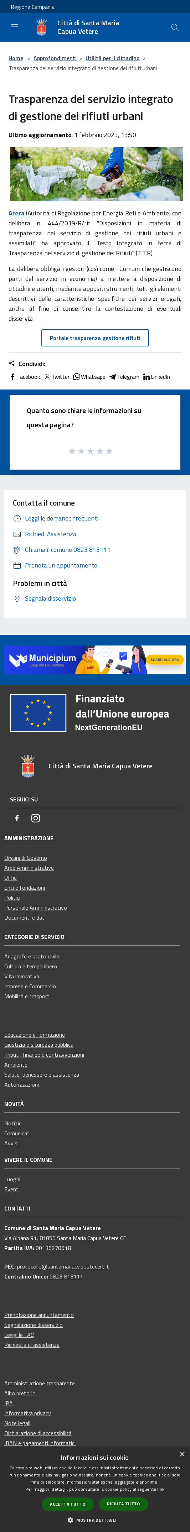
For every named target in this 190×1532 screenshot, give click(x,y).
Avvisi (11, 1143)
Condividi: (27, 364)
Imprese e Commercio (30, 986)
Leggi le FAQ (19, 1334)
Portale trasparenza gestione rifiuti (95, 338)
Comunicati (17, 1133)
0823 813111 (66, 1276)
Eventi (12, 1189)
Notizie (13, 1123)
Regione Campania (33, 6)
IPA (8, 1403)
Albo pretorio (20, 1393)
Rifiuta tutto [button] (123, 1503)
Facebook (24, 376)
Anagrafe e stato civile (31, 956)
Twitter (56, 376)
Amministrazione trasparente (39, 1383)
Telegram (123, 376)
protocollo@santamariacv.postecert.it (63, 1266)
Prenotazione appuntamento (39, 1315)
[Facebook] (17, 818)
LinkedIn (156, 376)
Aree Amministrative (29, 867)
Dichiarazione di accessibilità (38, 1433)
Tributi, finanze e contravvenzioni (44, 1054)
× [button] (182, 1454)
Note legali (17, 1423)
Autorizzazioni (21, 1084)
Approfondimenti (55, 58)
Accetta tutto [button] (67, 1504)
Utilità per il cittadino (113, 58)
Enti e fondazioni (24, 887)
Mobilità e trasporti (27, 996)
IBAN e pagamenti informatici (40, 1443)
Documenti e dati (25, 917)
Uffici (10, 877)
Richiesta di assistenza (32, 1344)
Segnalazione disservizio (33, 1325)
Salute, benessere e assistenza (41, 1074)
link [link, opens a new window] (160, 1489)
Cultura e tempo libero (30, 966)
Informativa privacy (27, 1413)
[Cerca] (175, 27)
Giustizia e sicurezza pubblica (38, 1044)
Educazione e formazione (34, 1034)
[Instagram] (36, 818)
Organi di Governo (25, 857)
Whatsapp (89, 376)
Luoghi (12, 1179)
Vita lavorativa (21, 976)
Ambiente (15, 1064)
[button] (95, 1519)
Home (16, 58)
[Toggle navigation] (14, 26)
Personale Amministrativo (35, 907)
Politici (12, 897)
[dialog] (95, 1489)
